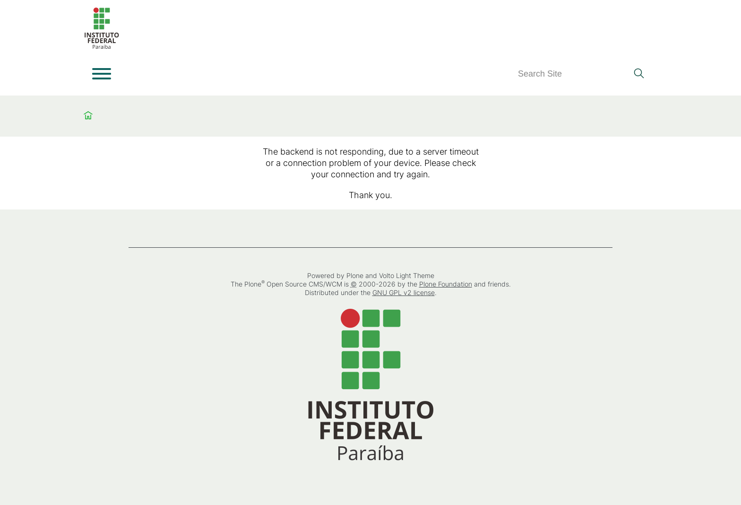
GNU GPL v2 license (403, 292)
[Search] (573, 74)
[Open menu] (101, 74)
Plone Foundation (445, 284)
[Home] (101, 47)
